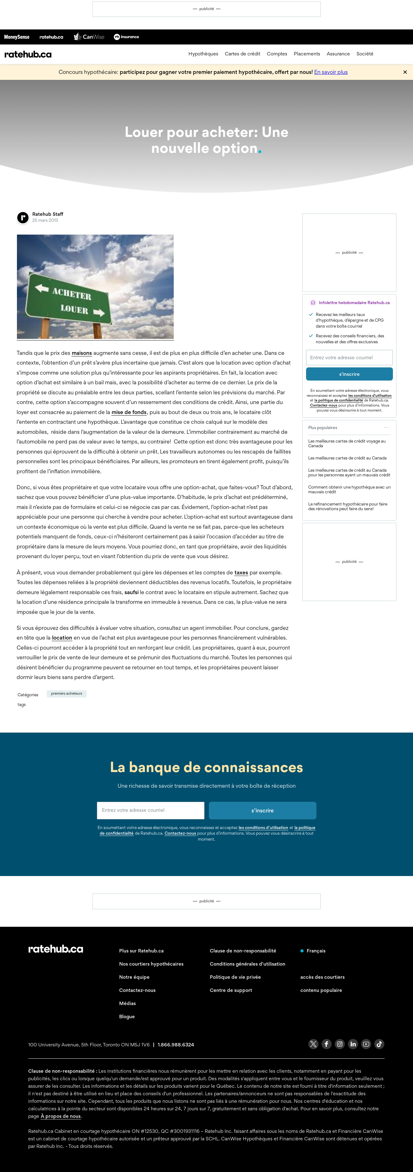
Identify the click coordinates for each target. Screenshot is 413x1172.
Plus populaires (349, 427)
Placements (307, 54)
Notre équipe (134, 977)
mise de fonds (129, 412)
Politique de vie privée (235, 977)
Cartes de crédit (242, 54)
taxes (241, 572)
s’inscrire (349, 374)
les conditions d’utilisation (370, 395)
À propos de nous (61, 1116)
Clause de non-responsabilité (243, 951)
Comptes (277, 54)
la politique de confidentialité (339, 400)
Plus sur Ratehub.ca (141, 951)
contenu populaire (321, 990)
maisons (82, 353)
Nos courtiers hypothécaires (151, 964)
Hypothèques (203, 54)
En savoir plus (331, 72)
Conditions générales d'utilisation (247, 964)
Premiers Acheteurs (66, 693)
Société (365, 54)
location (62, 637)
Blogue (127, 1016)
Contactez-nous (323, 405)
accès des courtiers (322, 977)
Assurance (338, 54)
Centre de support (231, 990)
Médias (127, 1003)
